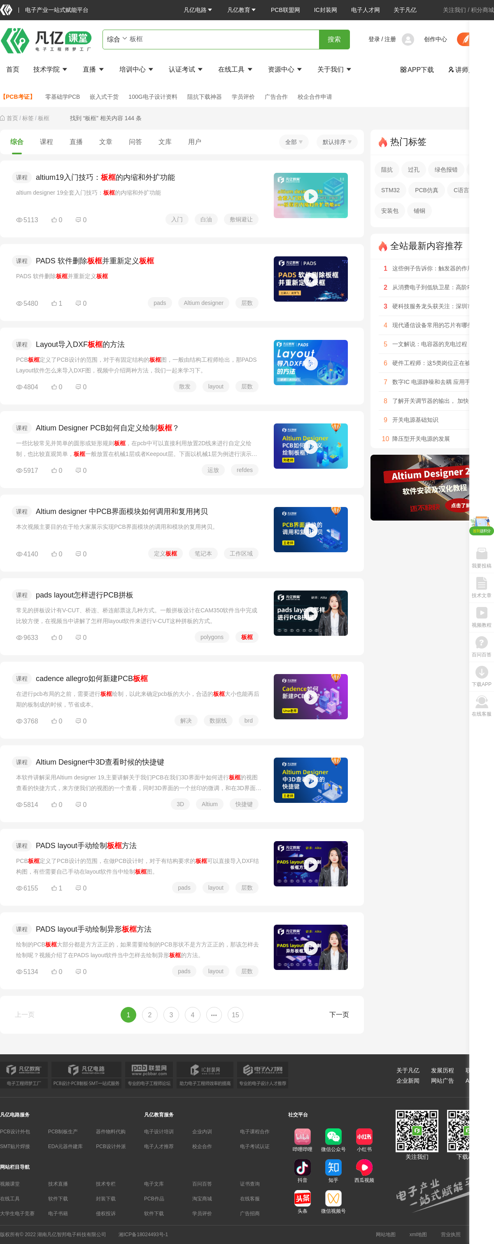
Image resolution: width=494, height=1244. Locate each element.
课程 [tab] (46, 141)
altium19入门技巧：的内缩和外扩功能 (105, 177)
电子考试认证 (255, 1146)
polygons (212, 637)
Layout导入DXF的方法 (80, 344)
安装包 (389, 210)
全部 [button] (294, 142)
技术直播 (58, 1184)
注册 (390, 39)
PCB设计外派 (111, 1146)
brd (249, 720)
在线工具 (236, 69)
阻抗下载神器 (204, 96)
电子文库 (154, 1184)
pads (160, 303)
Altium (210, 804)
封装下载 (106, 1199)
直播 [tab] (76, 141)
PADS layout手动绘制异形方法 (93, 929)
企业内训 (202, 1132)
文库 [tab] (165, 141)
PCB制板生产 (63, 1132)
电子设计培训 (159, 1132)
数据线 (218, 720)
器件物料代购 (111, 1132)
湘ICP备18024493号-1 (143, 1234)
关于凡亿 (405, 10)
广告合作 (276, 96)
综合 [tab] (16, 141)
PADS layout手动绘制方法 (86, 846)
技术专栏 (106, 1184)
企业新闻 (407, 1080)
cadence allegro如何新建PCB (92, 678)
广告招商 (250, 1213)
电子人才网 (365, 10)
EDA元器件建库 (65, 1146)
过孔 (413, 169)
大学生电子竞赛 (17, 1213)
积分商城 (482, 10)
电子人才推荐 (159, 1146)
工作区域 (241, 553)
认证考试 (186, 69)
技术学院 (51, 69)
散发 (185, 386)
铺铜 (419, 210)
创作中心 (435, 39)
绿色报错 (446, 169)
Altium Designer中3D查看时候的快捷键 (100, 762)
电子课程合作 (255, 1132)
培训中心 (137, 69)
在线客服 (250, 1199)
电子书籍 (58, 1213)
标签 (28, 118)
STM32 (390, 190)
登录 (374, 39)
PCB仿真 (426, 190)
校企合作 (202, 1146)
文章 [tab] (105, 141)
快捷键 (244, 804)
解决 (186, 720)
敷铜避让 (241, 219)
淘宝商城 (202, 1199)
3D (180, 804)
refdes (245, 470)
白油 (206, 219)
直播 (94, 69)
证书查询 (250, 1184)
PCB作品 (154, 1199)
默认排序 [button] (337, 142)
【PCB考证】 (17, 96)
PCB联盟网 (285, 10)
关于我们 (335, 69)
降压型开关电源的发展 (421, 438)
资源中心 (285, 69)
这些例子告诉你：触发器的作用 (432, 268)
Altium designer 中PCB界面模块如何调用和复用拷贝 (122, 511)
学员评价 (243, 96)
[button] (198, 10)
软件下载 (58, 1199)
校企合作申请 (315, 96)
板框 (43, 118)
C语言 (461, 190)
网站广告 (442, 1080)
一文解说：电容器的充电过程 (429, 344)
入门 (177, 219)
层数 (247, 303)
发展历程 (442, 1070)
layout (216, 386)
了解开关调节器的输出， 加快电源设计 (442, 401)
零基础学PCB (62, 96)
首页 (12, 69)
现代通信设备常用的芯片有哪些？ (435, 325)
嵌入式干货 (104, 96)
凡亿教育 (242, 10)
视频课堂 (10, 1184)
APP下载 (417, 69)
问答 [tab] (135, 141)
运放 (213, 470)
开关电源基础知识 (415, 419)
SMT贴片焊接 (15, 1146)
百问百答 (202, 1184)
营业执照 (451, 1234)
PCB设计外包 (15, 1132)
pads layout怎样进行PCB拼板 (84, 595)
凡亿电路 (198, 10)
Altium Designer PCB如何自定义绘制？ (107, 428)
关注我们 (454, 10)
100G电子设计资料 (152, 96)
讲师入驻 (465, 69)
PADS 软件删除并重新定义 (95, 261)
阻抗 (387, 169)
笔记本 (203, 553)
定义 (165, 553)
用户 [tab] (194, 141)
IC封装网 (325, 10)
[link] (12, 118)
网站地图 (386, 1234)
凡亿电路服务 (15, 1115)
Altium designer (204, 303)
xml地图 (418, 1234)
